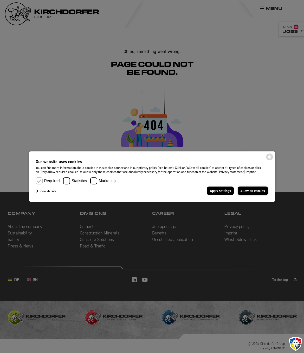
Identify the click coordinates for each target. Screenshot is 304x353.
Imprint (251, 172)
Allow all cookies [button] (252, 190)
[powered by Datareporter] (269, 160)
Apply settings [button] (220, 190)
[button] (47, 191)
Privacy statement (231, 172)
